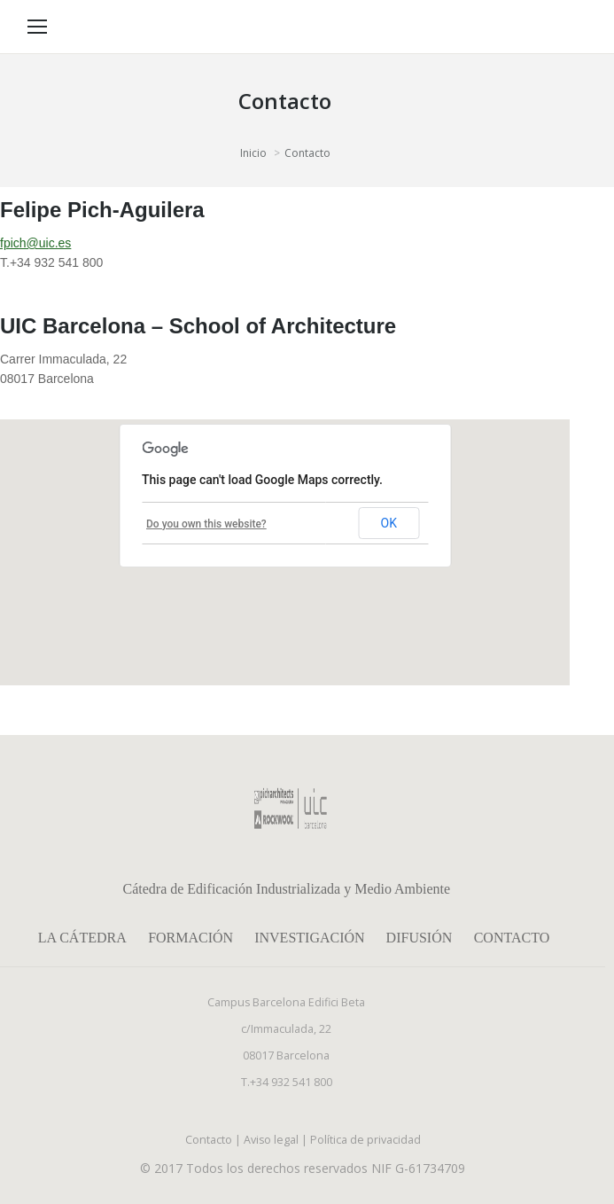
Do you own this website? (206, 524)
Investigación (309, 937)
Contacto (512, 937)
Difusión (419, 937)
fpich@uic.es (35, 243)
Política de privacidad (365, 1139)
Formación (190, 937)
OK (389, 523)
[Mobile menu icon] (37, 26)
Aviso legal (271, 1139)
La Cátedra (82, 937)
